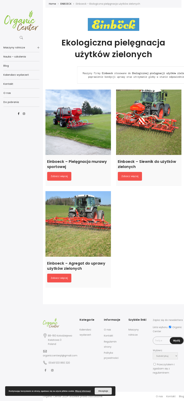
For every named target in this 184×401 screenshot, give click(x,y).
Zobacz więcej (59, 176)
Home (52, 3)
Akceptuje (103, 391)
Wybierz (157, 350)
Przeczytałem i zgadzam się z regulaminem (164, 368)
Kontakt (108, 335)
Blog (181, 396)
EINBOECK (66, 3)
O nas (107, 329)
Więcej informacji (83, 391)
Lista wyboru (160, 327)
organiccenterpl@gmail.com (60, 355)
